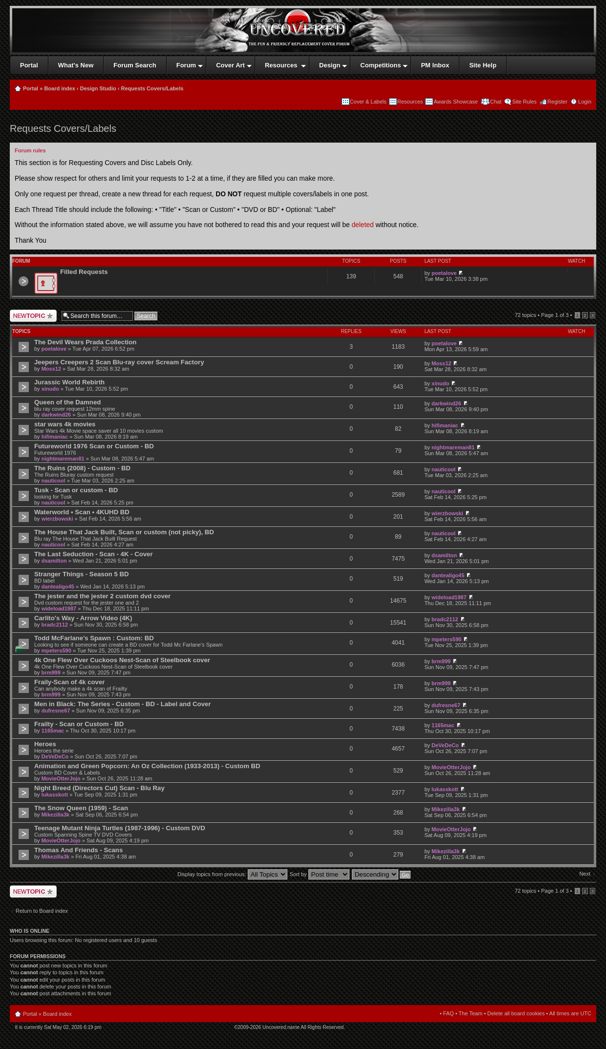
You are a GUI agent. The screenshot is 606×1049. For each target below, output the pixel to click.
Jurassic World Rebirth (69, 382)
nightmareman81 (63, 459)
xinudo (50, 389)
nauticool (53, 480)
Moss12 (51, 369)
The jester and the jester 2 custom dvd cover (102, 596)
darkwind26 (56, 415)
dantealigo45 (58, 586)
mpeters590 (56, 650)
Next (584, 874)
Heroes (45, 744)
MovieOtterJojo (61, 778)
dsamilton (54, 561)
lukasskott (55, 794)
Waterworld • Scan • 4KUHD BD (82, 512)
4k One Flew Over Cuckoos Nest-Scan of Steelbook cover (122, 660)
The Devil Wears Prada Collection (85, 342)
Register (557, 102)
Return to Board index (42, 911)
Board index (59, 88)
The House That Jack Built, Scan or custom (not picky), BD (124, 532)
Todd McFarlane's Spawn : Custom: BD (94, 638)
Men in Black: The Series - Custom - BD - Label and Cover (122, 704)
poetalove (444, 273)
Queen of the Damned (67, 402)
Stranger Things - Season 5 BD (81, 574)
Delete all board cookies (515, 1013)
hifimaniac (55, 437)
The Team (470, 1013)
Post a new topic (33, 316)
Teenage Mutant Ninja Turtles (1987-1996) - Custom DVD (119, 828)
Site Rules (524, 102)
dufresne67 (56, 710)
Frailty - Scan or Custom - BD (79, 724)
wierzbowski (57, 519)
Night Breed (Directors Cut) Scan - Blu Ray (99, 788)
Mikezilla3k (55, 815)
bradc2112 (55, 625)
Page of (554, 315)
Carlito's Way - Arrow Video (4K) (83, 618)
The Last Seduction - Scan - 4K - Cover (93, 554)
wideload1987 (59, 608)
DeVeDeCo (55, 756)
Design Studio (98, 88)
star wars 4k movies (64, 424)
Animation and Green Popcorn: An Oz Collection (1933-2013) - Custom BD (147, 766)
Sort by (319, 874)
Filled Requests (84, 271)
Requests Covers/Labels (152, 88)
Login (584, 102)
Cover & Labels (368, 102)
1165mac (53, 731)
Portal (30, 88)
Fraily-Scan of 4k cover (69, 682)
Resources (410, 102)
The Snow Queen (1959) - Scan (81, 808)
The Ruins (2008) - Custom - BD (82, 468)
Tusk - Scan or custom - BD (76, 490)
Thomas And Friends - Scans (78, 850)
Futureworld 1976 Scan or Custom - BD (94, 446)
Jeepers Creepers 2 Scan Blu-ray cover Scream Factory (119, 362)
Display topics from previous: (232, 874)
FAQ (448, 1013)
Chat (495, 102)
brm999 (51, 672)
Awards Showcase (455, 102)
